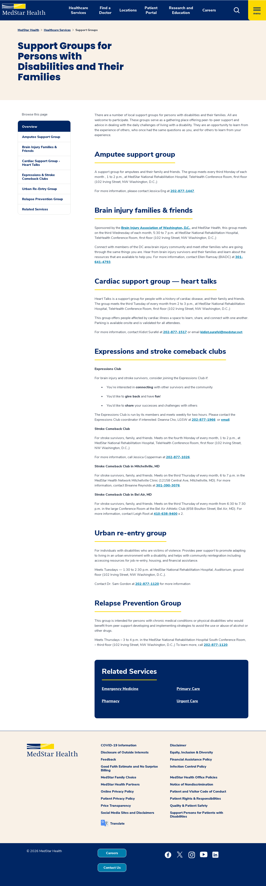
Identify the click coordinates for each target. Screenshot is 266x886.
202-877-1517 (175, 332)
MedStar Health (28, 30)
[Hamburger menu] (257, 10)
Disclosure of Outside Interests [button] (125, 752)
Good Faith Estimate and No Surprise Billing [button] (129, 768)
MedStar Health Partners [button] (120, 784)
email (225, 419)
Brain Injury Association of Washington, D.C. (155, 228)
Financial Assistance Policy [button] (191, 759)
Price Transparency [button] (116, 805)
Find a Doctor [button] (105, 10)
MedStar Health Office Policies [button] (193, 777)
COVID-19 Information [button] (119, 745)
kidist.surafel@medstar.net (221, 332)
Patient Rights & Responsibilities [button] (195, 798)
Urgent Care (187, 701)
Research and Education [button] (181, 10)
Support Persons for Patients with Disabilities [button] (196, 814)
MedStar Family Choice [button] (118, 777)
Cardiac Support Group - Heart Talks (41, 163)
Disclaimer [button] (178, 745)
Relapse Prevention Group (42, 199)
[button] (236, 10)
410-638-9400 (165, 513)
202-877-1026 (178, 457)
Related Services (35, 209)
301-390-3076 (168, 485)
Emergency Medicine (120, 688)
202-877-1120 (147, 584)
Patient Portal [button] (151, 10)
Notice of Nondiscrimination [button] (191, 784)
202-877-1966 (204, 419)
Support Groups (86, 30)
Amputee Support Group (41, 137)
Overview (29, 126)
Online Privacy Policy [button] (117, 791)
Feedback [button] (108, 759)
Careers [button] (209, 10)
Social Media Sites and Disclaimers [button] (127, 812)
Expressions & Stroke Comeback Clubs (38, 177)
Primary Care (188, 688)
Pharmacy (110, 701)
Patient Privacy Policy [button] (118, 798)
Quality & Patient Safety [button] (189, 805)
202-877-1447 (182, 191)
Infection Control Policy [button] (188, 766)
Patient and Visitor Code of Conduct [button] (198, 791)
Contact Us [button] (112, 867)
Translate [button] (117, 823)
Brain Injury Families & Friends (39, 149)
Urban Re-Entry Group (39, 189)
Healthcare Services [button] (78, 10)
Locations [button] (128, 10)
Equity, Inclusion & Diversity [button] (191, 752)
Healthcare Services (57, 30)
